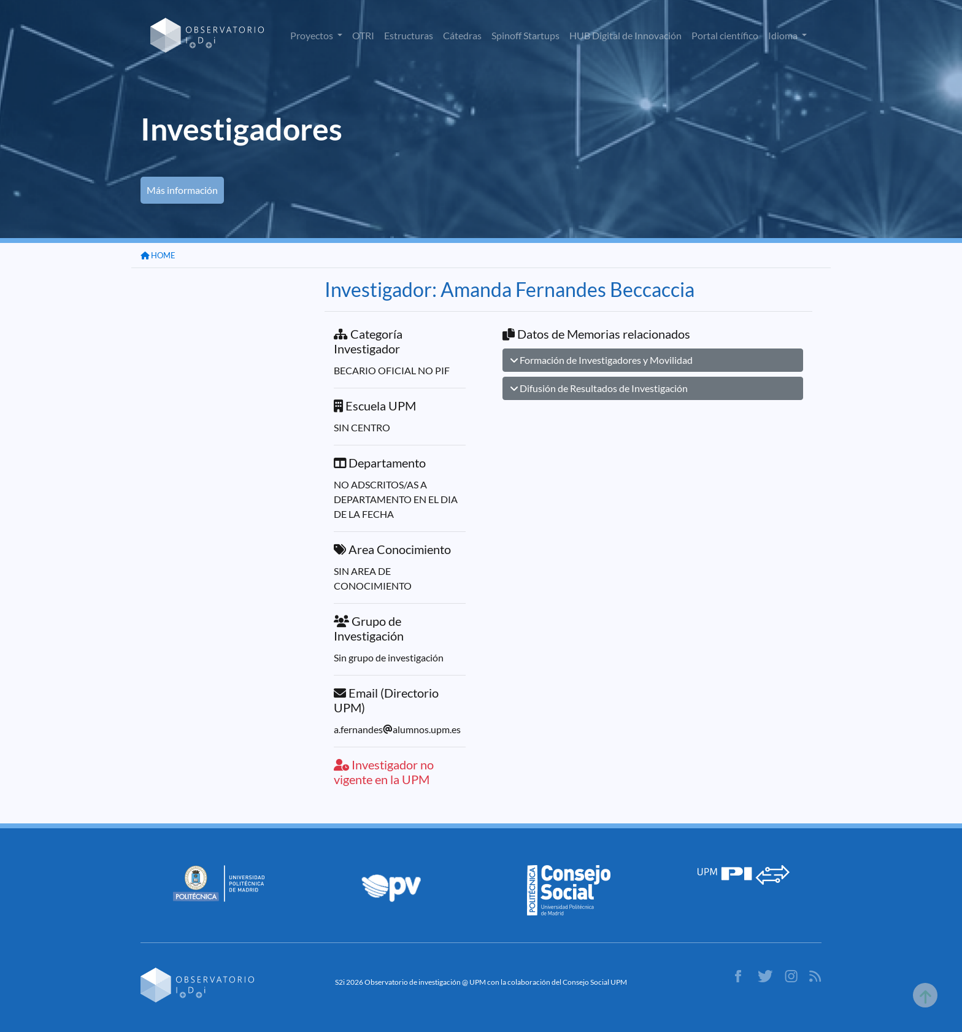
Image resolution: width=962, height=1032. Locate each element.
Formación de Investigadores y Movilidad (601, 360)
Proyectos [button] (312, 35)
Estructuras (408, 35)
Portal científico (724, 35)
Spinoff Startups (525, 35)
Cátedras (462, 35)
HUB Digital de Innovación (625, 35)
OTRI (363, 35)
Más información (182, 190)
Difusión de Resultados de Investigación (599, 388)
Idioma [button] (783, 35)
